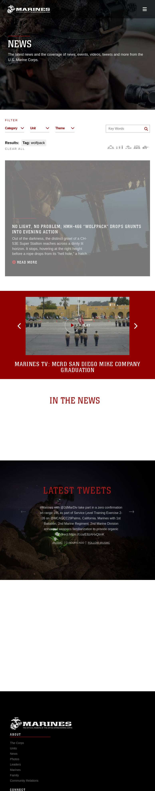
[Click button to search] (146, 129)
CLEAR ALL (15, 148)
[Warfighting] (145, 147)
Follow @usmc (99, 556)
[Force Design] (110, 147)
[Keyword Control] (128, 129)
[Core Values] (128, 147)
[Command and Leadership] (137, 147)
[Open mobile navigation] (144, 9)
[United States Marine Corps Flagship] (28, 9)
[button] (25, 326)
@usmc (57, 556)
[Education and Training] (119, 147)
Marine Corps (77, 727)
